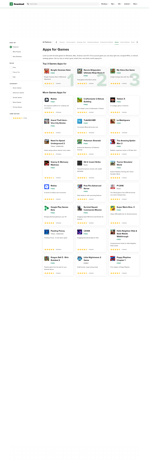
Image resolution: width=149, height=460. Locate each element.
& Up (18, 118)
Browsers (62, 42)
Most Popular (15, 52)
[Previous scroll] (56, 42)
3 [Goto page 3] (55, 280)
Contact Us (49, 381)
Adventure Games (17, 93)
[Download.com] (17, 4)
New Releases (16, 56)
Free (13, 67)
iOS (119, 4)
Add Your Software (51, 377)
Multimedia (134, 42)
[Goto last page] (135, 280)
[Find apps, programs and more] (62, 4)
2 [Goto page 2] (49, 280)
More (135, 4)
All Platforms (48, 42)
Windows (104, 4)
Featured (14, 47)
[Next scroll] (137, 42)
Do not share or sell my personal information (89, 385)
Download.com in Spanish (54, 384)
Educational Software (93, 42)
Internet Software (125, 42)
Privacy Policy (86, 374)
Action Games (15, 88)
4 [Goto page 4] (60, 280)
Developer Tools (81, 42)
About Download (51, 374)
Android (126, 4)
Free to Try (15, 72)
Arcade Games (16, 97)
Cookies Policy (86, 381)
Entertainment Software (106, 42)
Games (117, 42)
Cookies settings (87, 389)
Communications (70, 42)
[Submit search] (28, 4)
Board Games (15, 102)
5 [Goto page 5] (65, 280)
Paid (12, 77)
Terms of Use (86, 377)
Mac (112, 4)
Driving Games (16, 107)
